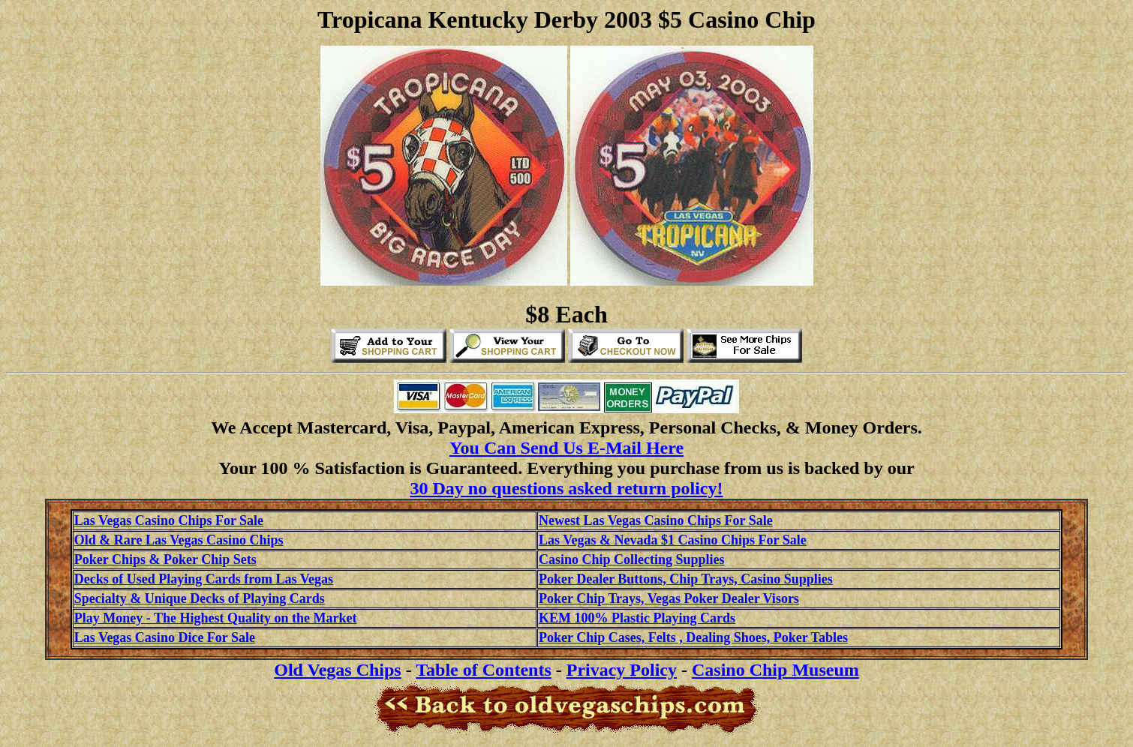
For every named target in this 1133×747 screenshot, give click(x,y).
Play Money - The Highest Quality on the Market (215, 618)
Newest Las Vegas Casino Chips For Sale (656, 520)
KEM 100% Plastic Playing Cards (637, 618)
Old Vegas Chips (337, 670)
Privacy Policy (621, 670)
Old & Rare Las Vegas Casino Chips (179, 540)
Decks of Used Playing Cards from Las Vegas (203, 579)
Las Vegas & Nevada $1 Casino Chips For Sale (673, 540)
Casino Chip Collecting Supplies (632, 559)
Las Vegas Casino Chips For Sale (168, 520)
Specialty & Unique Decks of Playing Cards (199, 598)
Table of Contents (483, 670)
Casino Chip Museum (775, 670)
